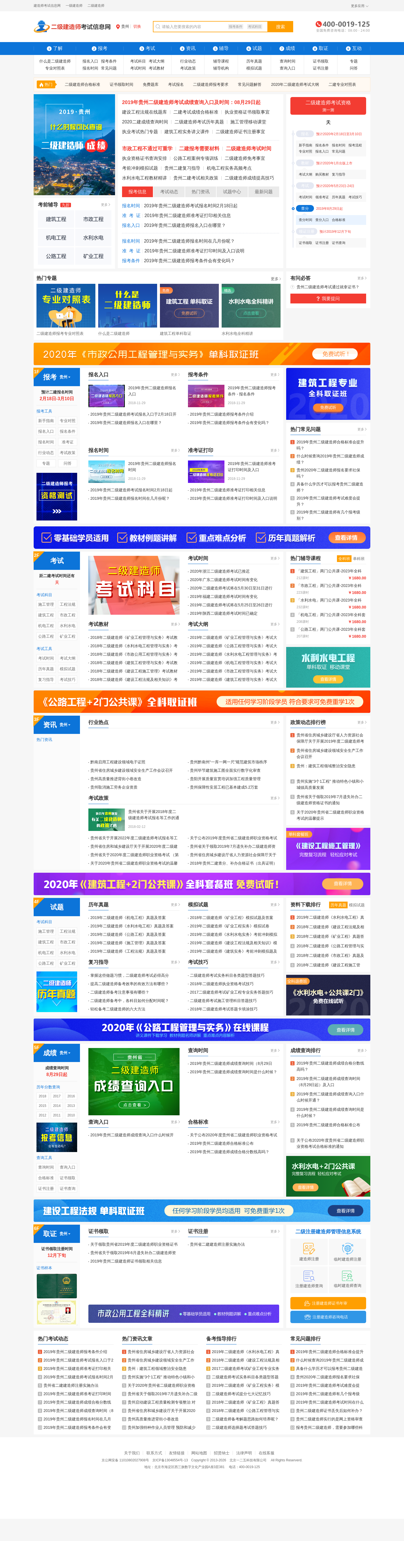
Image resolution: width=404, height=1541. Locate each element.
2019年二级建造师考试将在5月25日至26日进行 (231, 605)
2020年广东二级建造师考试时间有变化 (224, 579)
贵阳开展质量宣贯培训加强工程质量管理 (225, 779)
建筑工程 (46, 615)
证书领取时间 (121, 84)
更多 (104, 205)
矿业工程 (67, 636)
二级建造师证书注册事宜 (240, 131)
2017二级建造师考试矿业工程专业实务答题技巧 (231, 992)
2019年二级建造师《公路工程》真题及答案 (128, 934)
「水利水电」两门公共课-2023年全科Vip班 (329, 600)
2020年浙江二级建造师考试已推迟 (220, 571)
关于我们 (132, 1453)
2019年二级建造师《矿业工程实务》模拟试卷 (229, 926)
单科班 (359, 558)
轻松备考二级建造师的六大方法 (117, 1009)
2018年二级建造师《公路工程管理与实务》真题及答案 (330, 946)
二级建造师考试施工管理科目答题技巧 (223, 1000)
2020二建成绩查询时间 (145, 121)
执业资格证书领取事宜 (247, 112)
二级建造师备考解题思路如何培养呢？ (242, 1419)
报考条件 (235, 27)
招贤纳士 (221, 1453)
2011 (57, 1115)
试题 (254, 48)
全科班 (344, 558)
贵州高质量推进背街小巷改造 (115, 779)
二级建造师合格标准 (82, 84)
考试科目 (254, 27)
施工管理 (46, 604)
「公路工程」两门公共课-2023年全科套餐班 (331, 629)
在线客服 (266, 1453)
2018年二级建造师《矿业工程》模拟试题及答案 (231, 917)
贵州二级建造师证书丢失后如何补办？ (326, 1410)
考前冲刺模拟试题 (140, 168)
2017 (57, 1096)
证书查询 (338, 243)
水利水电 (67, 625)
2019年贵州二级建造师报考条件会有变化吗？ (189, 260)
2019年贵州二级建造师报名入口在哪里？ (185, 225)
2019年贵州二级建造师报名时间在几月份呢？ (189, 241)
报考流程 (355, 145)
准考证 (68, 442)
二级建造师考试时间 (248, 148)
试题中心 (232, 191)
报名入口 (90, 61)
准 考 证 (131, 215)
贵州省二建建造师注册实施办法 (217, 1244)
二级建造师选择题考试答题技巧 (236, 1427)
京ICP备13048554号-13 (170, 1460)
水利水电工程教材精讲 (144, 178)
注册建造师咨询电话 (326, 1317)
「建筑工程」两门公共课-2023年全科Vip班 (329, 571)
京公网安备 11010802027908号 (125, 1460)
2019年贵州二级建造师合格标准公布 (222, 1143)
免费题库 (151, 84)
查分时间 (305, 220)
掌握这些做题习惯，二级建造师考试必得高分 (129, 975)
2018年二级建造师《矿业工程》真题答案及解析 (330, 936)
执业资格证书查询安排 (144, 158)
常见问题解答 (249, 84)
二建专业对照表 (342, 84)
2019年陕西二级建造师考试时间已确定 (224, 613)
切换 (137, 26)
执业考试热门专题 (140, 131)
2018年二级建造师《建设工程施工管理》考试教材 (134, 671)
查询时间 (287, 61)
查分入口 (322, 220)
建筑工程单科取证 (175, 333)
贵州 (122, 26)
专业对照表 (55, 68)
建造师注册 (309, 1252)
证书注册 (321, 68)
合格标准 (338, 220)
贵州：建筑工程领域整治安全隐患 (326, 766)
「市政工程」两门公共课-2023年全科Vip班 (329, 586)
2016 (71, 1096)
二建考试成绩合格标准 (195, 112)
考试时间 (138, 68)
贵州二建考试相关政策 (195, 178)
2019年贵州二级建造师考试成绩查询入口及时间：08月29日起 (191, 102)
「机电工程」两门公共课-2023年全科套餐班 (331, 615)
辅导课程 (221, 61)
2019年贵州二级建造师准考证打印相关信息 (187, 215)
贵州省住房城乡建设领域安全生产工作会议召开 (131, 770)
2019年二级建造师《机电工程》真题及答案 (128, 917)
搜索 (280, 26)
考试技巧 (355, 197)
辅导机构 (221, 68)
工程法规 (67, 604)
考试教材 (156, 68)
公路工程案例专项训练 (195, 158)
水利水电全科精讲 (237, 333)
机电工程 (46, 625)
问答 (354, 68)
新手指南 (305, 145)
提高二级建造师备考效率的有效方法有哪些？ (129, 984)
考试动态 (169, 191)
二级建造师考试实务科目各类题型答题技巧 (227, 975)
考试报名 (176, 84)
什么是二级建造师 (55, 61)
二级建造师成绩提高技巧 (249, 178)
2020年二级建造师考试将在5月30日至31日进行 (231, 588)
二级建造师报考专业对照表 (60, 333)
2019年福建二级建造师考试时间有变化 (224, 596)
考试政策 (188, 68)
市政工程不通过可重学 (147, 148)
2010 (71, 1115)
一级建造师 (74, 6)
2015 (42, 1106)
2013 (71, 1106)
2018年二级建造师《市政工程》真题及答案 (330, 956)
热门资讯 (201, 191)
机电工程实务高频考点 (229, 168)
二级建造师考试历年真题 (199, 121)
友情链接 (177, 1453)
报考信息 (137, 191)
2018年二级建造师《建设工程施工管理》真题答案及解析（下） (328, 965)
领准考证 (322, 197)
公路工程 (46, 636)
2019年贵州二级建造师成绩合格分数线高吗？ (229, 1152)
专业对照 (305, 151)
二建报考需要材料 (199, 148)
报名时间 (90, 68)
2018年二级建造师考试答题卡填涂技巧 (224, 1009)
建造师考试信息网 (47, 6)
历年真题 (254, 61)
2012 (42, 1115)
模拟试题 (254, 68)
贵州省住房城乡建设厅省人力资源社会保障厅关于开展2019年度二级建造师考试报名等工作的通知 (330, 741)
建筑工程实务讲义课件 (186, 131)
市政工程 (67, 615)
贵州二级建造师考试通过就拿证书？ (328, 287)
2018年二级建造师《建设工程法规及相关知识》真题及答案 (330, 927)
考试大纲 (156, 61)
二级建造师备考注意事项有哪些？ (119, 992)
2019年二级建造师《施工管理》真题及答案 (128, 943)
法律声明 (244, 1453)
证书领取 (321, 61)
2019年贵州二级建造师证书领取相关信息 (126, 1261)
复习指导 (338, 174)
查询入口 (287, 68)
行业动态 (188, 61)
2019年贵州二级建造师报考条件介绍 (222, 414)
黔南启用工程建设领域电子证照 (117, 762)
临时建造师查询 (347, 1279)
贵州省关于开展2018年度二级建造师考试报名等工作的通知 (153, 817)
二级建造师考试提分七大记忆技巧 (238, 1394)
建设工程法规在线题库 (144, 112)
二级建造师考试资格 (328, 106)
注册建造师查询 (309, 1279)
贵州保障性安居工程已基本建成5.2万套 (224, 787)
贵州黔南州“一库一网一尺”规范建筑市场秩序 (228, 762)
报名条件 (322, 145)
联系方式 (154, 1453)
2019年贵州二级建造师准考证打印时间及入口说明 (194, 250)
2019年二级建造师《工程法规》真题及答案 (128, 951)
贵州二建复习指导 (182, 168)
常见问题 (109, 68)
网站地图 (199, 1453)
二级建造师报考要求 (210, 84)
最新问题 (264, 191)
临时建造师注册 (347, 1252)
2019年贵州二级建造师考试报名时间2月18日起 (191, 205)
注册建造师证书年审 (325, 1303)
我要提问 (331, 298)
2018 (42, 1096)
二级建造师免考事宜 (245, 158)
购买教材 (322, 174)
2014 (57, 1106)
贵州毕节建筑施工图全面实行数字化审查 (225, 770)
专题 (354, 61)
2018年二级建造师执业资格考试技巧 (222, 984)
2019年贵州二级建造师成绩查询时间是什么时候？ (233, 1072)
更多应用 (357, 6)
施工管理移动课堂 (248, 121)
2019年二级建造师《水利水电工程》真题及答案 (132, 926)
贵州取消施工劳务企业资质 (113, 787)
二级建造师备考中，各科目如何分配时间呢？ (129, 1000)
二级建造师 (96, 6)
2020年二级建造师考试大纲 (295, 84)
